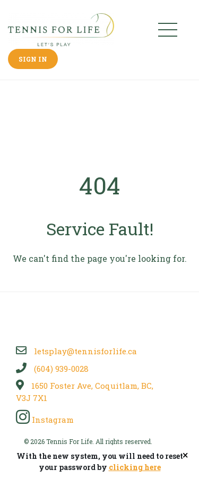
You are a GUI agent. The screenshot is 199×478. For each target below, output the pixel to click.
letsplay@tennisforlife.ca (76, 351)
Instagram (45, 419)
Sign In (33, 59)
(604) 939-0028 (52, 368)
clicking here (135, 467)
